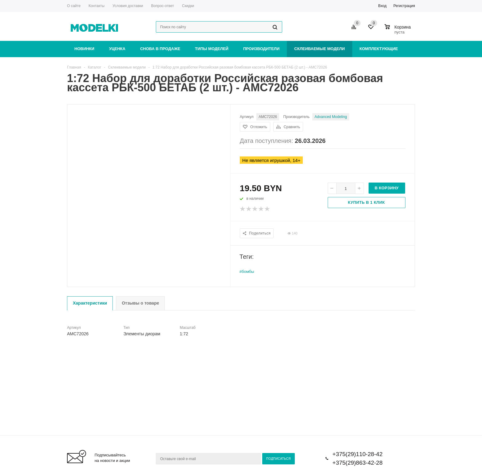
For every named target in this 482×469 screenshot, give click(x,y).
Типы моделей (211, 48)
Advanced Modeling (330, 117)
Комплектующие (379, 48)
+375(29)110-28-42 (357, 454)
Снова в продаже (160, 48)
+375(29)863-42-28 (357, 462)
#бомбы (246, 271)
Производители (261, 48)
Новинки (84, 48)
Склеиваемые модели (319, 48)
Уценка (117, 48)
